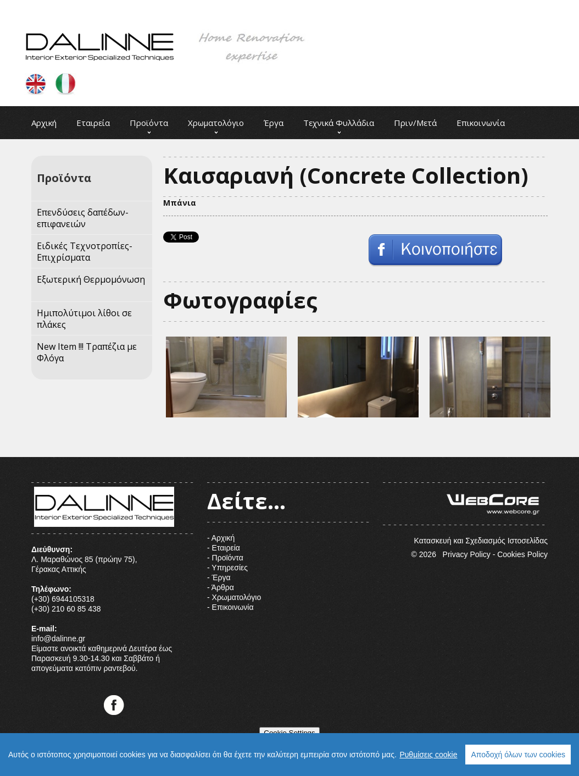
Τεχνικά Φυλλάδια (338, 122)
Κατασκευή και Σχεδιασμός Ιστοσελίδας (465, 513)
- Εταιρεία (223, 547)
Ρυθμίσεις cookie (428, 754)
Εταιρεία (93, 122)
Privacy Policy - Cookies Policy (495, 554)
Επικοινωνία (480, 122)
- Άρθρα (220, 587)
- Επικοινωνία (230, 607)
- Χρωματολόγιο (234, 597)
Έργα (273, 122)
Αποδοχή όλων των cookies (518, 754)
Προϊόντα (149, 122)
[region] (289, 754)
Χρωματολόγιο (216, 122)
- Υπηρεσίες (227, 567)
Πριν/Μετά (415, 122)
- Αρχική (221, 537)
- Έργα (219, 577)
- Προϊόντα (225, 557)
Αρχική (44, 122)
